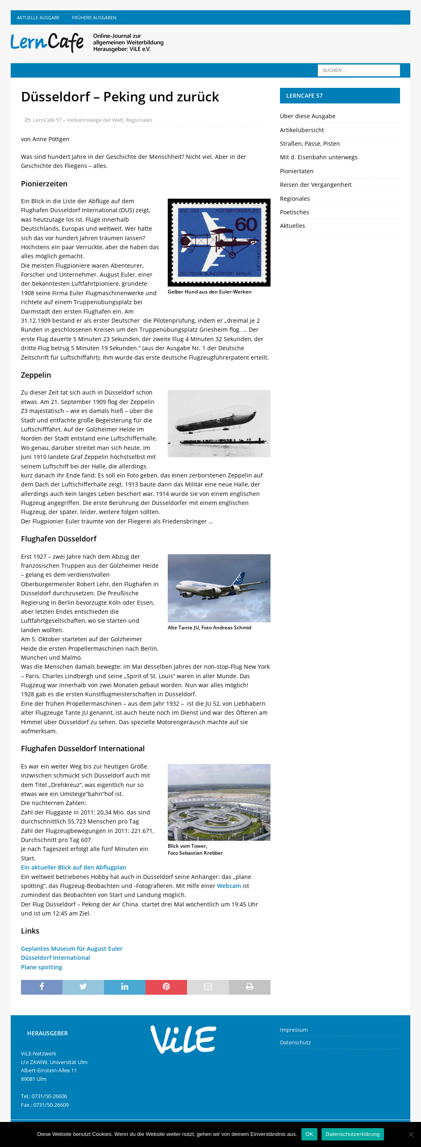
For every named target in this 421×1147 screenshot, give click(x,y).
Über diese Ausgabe (307, 116)
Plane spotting (41, 967)
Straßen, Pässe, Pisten (310, 143)
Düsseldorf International (55, 957)
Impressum (294, 1029)
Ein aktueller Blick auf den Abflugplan (73, 867)
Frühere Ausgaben (94, 17)
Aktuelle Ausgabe (38, 17)
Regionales (139, 120)
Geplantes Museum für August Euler (72, 948)
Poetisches (294, 212)
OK (309, 1134)
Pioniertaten (297, 171)
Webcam (229, 886)
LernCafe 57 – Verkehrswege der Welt (78, 120)
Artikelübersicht (302, 130)
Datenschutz (295, 1042)
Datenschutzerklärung (352, 1134)
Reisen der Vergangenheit (316, 184)
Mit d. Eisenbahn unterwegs (319, 157)
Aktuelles (292, 225)
